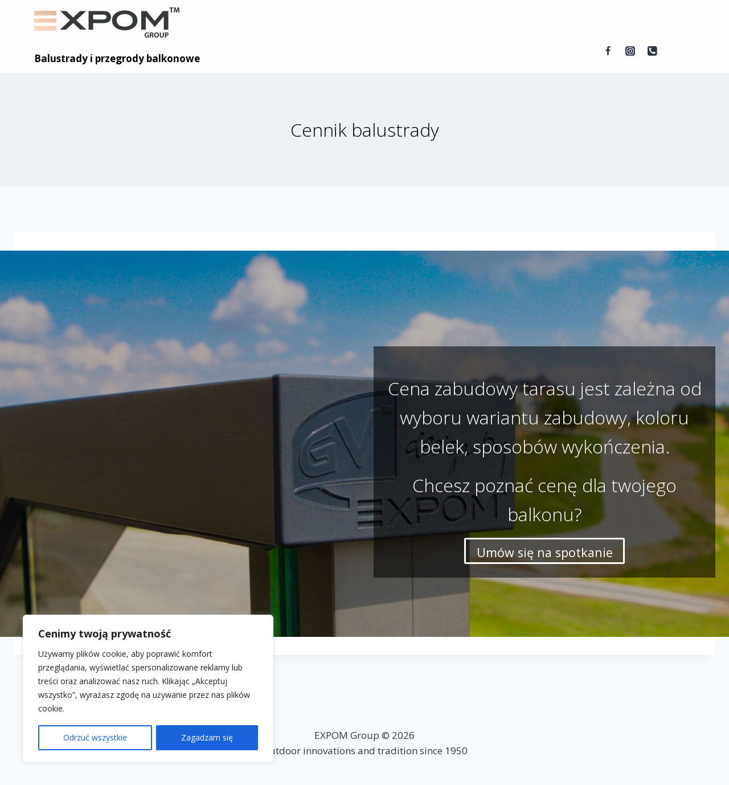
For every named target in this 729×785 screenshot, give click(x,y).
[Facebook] (607, 51)
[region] (148, 688)
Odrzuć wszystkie (95, 737)
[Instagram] (630, 51)
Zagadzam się (207, 737)
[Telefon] (652, 51)
